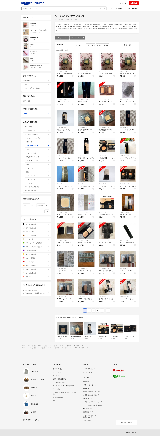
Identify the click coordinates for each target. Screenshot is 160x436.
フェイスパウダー (37, 153)
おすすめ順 (91, 45)
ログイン (123, 3)
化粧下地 (37, 142)
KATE (36, 114)
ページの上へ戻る (126, 422)
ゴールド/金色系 (36, 273)
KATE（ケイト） (62, 38)
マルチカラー (36, 277)
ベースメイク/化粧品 (37, 134)
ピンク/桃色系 (36, 258)
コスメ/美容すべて (37, 130)
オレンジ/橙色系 (36, 265)
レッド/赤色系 (36, 262)
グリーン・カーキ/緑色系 (36, 243)
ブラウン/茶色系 (36, 235)
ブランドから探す (131, 8)
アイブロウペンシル (37, 157)
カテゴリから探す (117, 8)
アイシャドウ (37, 179)
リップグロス (37, 175)
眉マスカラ (37, 164)
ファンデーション (77, 38)
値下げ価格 (36, 101)
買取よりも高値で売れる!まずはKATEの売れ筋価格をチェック (36, 292)
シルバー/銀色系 (36, 269)
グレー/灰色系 (36, 231)
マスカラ (37, 183)
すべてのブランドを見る (31, 420)
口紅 (37, 172)
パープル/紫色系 (36, 250)
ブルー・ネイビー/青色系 (36, 247)
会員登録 (133, 3)
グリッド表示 (102, 45)
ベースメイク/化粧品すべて (37, 138)
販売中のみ (81, 45)
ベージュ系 (36, 239)
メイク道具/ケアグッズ (37, 190)
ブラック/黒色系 (36, 224)
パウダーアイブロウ (37, 160)
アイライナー (37, 168)
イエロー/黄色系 (36, 254)
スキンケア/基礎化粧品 (37, 187)
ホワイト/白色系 (36, 228)
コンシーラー (37, 149)
